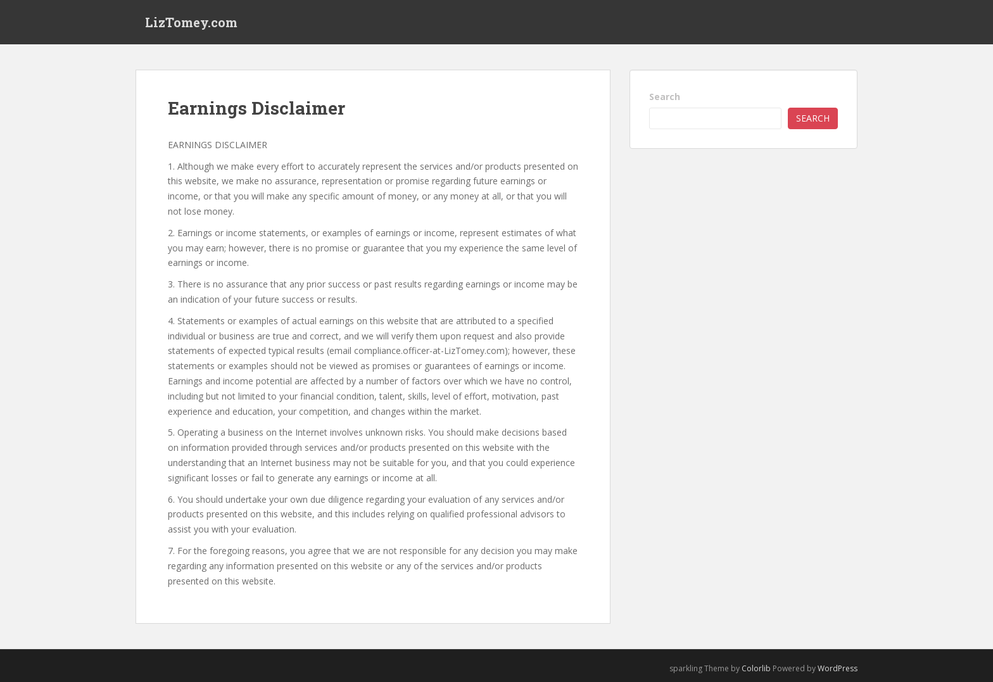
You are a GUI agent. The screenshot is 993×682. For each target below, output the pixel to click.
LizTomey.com (191, 22)
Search (664, 97)
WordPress (837, 668)
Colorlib (756, 668)
